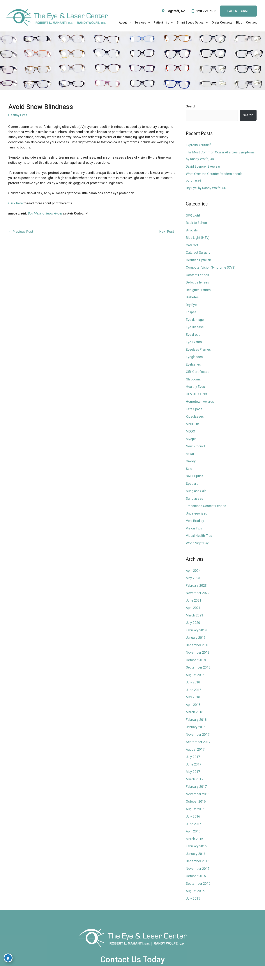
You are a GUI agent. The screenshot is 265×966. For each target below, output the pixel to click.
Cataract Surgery (198, 252)
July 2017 (193, 757)
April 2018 (193, 705)
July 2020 (193, 623)
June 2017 (193, 764)
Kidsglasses (195, 416)
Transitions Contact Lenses (206, 506)
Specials (192, 483)
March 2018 (194, 712)
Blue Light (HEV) (197, 238)
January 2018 (196, 727)
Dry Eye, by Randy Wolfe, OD (206, 188)
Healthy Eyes (17, 115)
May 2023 (193, 578)
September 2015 (198, 883)
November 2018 (197, 652)
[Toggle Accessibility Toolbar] (8, 957)
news (190, 454)
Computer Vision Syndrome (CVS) (210, 267)
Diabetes (192, 297)
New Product (195, 446)
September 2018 (198, 667)
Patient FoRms (238, 11)
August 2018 (195, 675)
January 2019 (196, 637)
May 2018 (193, 697)
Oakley (191, 461)
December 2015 (197, 861)
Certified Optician (198, 260)
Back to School (197, 223)
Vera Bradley (195, 521)
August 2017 (195, 749)
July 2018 (193, 682)
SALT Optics (195, 476)
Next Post (168, 231)
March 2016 (194, 839)
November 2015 (197, 869)
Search (191, 106)
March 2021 (194, 615)
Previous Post (21, 231)
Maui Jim (192, 424)
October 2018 (196, 660)
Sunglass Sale (196, 491)
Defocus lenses (197, 282)
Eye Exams (194, 342)
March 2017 (194, 779)
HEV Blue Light (196, 394)
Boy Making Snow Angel (45, 213)
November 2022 (197, 593)
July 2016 (193, 816)
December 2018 (197, 645)
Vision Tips (194, 528)
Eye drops (193, 334)
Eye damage (195, 320)
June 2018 (193, 690)
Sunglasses (194, 498)
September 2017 (198, 742)
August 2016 (195, 809)
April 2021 (193, 608)
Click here (15, 203)
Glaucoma (193, 379)
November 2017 (197, 734)
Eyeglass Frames (198, 349)
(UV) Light (193, 215)
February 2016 (196, 846)
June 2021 (193, 600)
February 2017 (196, 786)
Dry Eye (191, 305)
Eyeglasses (194, 357)
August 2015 (195, 891)
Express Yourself (198, 145)
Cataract (192, 245)
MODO (190, 431)
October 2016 (196, 801)
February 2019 (196, 630)
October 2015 (196, 876)
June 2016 (193, 824)
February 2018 (196, 720)
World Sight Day (197, 543)
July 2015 (193, 898)
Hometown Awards (200, 401)
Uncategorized (196, 513)
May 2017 (193, 772)
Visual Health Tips (199, 536)
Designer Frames (198, 290)
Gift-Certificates (197, 372)
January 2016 (196, 854)
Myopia (191, 439)
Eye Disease (195, 327)
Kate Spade (194, 409)
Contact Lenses (197, 275)
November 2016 (197, 794)
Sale (189, 469)
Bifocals (192, 230)
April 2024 (193, 570)
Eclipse (191, 312)
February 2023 (196, 585)
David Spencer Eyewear (203, 166)
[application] (129, 22)
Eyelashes (193, 364)
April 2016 (193, 831)
